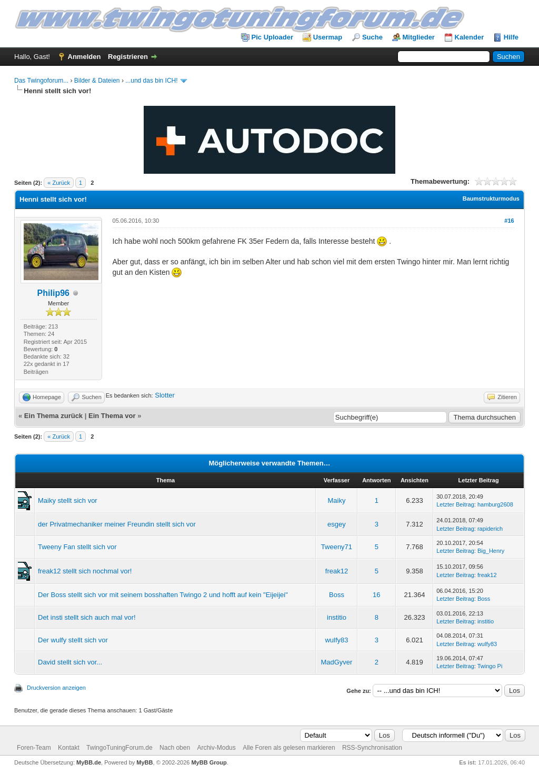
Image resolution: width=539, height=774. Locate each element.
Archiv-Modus (216, 747)
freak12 (336, 571)
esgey (336, 524)
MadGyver (336, 662)
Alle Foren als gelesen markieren (289, 747)
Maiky (336, 500)
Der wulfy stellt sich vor (73, 640)
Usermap (328, 37)
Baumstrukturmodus (491, 198)
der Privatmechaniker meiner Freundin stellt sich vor (117, 524)
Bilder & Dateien (97, 80)
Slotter (165, 395)
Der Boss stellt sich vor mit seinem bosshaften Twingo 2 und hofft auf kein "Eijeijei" (163, 595)
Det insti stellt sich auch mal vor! (87, 617)
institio (336, 617)
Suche (372, 37)
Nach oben (174, 747)
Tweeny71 (336, 547)
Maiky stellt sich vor (67, 500)
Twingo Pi (490, 666)
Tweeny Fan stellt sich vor (77, 547)
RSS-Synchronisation (372, 747)
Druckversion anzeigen (56, 687)
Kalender (469, 37)
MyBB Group (208, 762)
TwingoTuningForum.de (119, 747)
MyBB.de (88, 762)
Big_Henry (490, 551)
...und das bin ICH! (151, 80)
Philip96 (53, 293)
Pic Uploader (272, 37)
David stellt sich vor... (70, 662)
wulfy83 (336, 640)
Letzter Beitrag (455, 504)
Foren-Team (34, 747)
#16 (509, 220)
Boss (336, 595)
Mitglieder (419, 37)
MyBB (144, 762)
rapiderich (490, 528)
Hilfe (511, 37)
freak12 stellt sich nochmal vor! (85, 571)
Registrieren (128, 57)
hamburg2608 (495, 504)
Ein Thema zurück (53, 416)
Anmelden (84, 57)
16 (376, 595)
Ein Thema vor (112, 416)
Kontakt (68, 747)
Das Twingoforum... (41, 80)
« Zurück (58, 183)
